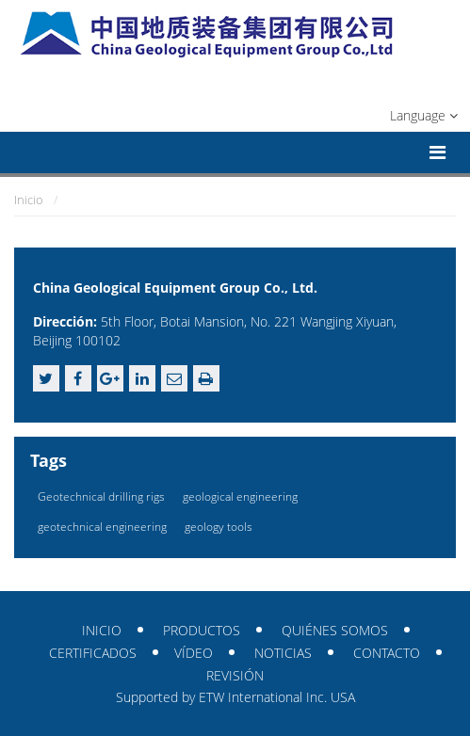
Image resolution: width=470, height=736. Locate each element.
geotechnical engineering (102, 527)
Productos (201, 630)
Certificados (93, 653)
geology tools (218, 527)
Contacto (386, 653)
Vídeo (193, 653)
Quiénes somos (335, 630)
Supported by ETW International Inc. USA (235, 697)
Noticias (283, 653)
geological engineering (240, 496)
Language (424, 115)
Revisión (235, 675)
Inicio (28, 199)
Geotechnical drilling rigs (101, 496)
